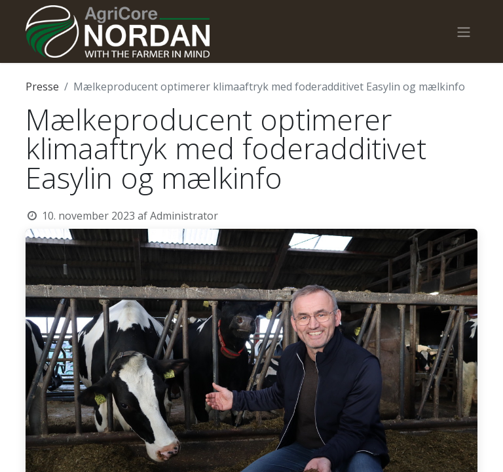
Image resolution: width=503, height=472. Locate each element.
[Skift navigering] (463, 31)
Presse (42, 86)
